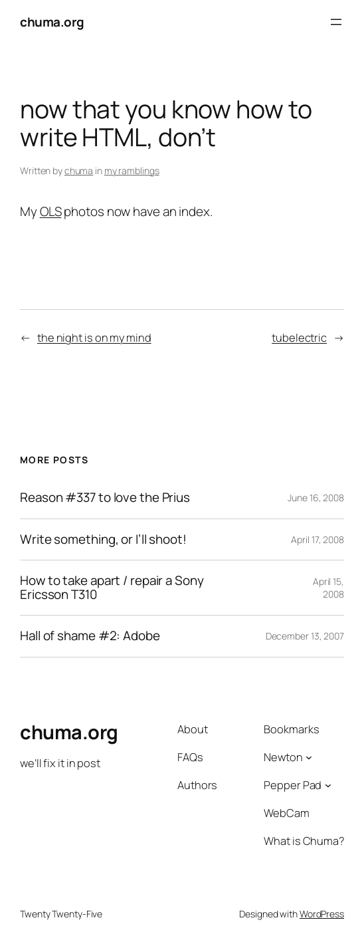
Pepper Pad (292, 784)
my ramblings (131, 170)
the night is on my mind (94, 337)
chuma (79, 170)
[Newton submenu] (309, 756)
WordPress (322, 913)
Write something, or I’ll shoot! (103, 539)
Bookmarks (291, 729)
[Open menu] (336, 22)
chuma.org (52, 22)
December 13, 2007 (305, 636)
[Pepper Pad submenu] (328, 785)
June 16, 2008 (316, 497)
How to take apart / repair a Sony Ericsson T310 (112, 588)
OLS (51, 211)
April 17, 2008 (317, 539)
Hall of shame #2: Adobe (90, 636)
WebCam (286, 812)
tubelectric (299, 337)
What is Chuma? (304, 840)
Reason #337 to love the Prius (105, 498)
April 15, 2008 (328, 588)
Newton (283, 756)
